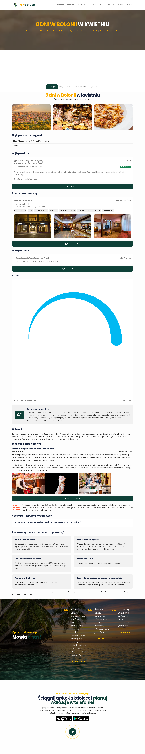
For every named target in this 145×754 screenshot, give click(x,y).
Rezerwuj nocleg (72, 244)
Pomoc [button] (120, 5)
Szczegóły (52, 87)
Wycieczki (93, 87)
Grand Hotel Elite (24, 200)
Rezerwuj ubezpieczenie (72, 269)
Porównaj (53, 582)
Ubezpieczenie (80, 87)
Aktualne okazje (83, 5)
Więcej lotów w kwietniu (109, 31)
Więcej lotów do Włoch (35, 31)
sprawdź (105, 582)
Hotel (68, 87)
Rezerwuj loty (73, 186)
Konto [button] (127, 5)
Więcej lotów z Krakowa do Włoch (83, 31)
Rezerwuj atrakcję (72, 498)
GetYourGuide (51, 505)
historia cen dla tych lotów (27, 179)
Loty (61, 87)
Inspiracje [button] (112, 5)
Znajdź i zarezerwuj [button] (99, 5)
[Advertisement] (72, 65)
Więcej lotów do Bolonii (57, 31)
